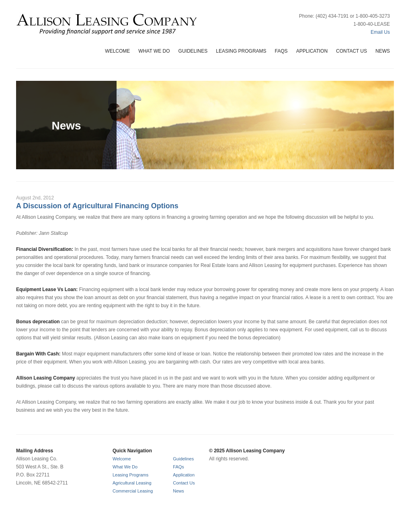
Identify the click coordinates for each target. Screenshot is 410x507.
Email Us (380, 32)
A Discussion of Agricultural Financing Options (97, 206)
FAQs (281, 51)
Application (312, 51)
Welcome (117, 51)
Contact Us (351, 51)
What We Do (154, 51)
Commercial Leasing (133, 491)
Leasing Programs (241, 51)
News (382, 51)
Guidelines (193, 51)
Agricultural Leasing (132, 482)
